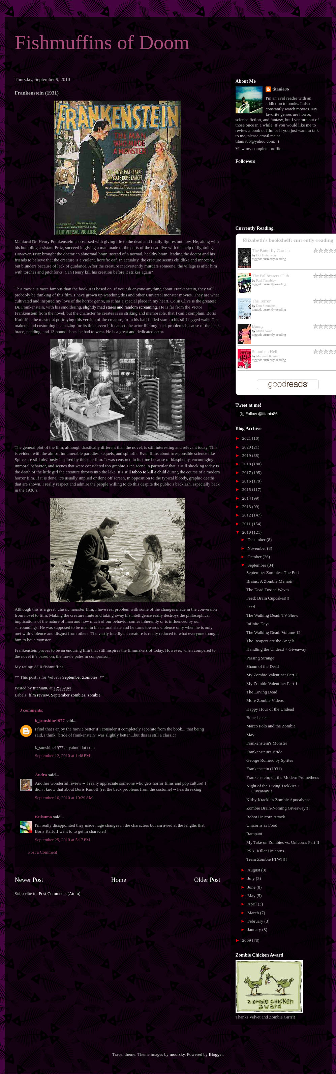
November (257, 548)
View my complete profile (258, 148)
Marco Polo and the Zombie (271, 725)
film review (39, 694)
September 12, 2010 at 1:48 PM (62, 755)
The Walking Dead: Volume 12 (273, 632)
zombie (94, 694)
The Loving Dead (261, 691)
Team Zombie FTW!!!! (266, 859)
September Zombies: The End (272, 572)
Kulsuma (43, 816)
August (254, 869)
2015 (247, 489)
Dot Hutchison (266, 255)
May (250, 734)
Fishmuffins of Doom (102, 42)
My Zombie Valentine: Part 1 (271, 683)
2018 (247, 463)
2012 (247, 514)
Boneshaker (256, 717)
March (253, 912)
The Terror (261, 300)
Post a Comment (42, 852)
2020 (247, 447)
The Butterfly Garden (271, 250)
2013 (247, 506)
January (254, 929)
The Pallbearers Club (270, 275)
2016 (247, 481)
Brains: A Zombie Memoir (269, 581)
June (251, 887)
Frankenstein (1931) (264, 768)
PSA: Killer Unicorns (265, 850)
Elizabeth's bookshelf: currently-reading (288, 240)
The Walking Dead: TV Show (272, 615)
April (252, 903)
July (251, 878)
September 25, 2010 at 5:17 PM (62, 839)
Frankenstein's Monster (266, 743)
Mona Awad (264, 331)
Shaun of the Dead (262, 666)
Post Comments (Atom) (60, 893)
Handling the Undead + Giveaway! (277, 649)
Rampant (254, 833)
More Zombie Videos (265, 700)
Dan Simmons (265, 306)
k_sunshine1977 (50, 720)
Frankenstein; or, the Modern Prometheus (282, 777)
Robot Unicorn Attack (265, 816)
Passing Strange (260, 657)
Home (118, 879)
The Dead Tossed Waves (267, 589)
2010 (247, 532)
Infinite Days (257, 623)
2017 (247, 472)
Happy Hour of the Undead (270, 709)
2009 (247, 940)
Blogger (216, 1054)
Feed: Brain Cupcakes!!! (267, 598)
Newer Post (29, 879)
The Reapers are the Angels (270, 640)
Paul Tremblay (266, 280)
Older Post (207, 879)
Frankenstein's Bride (264, 751)
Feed (250, 606)
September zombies (68, 694)
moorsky (177, 1054)
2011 (247, 523)
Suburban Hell (264, 351)
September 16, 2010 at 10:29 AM (64, 797)
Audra (41, 774)
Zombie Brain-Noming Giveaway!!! (278, 808)
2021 (247, 438)
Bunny (258, 326)
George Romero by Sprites (269, 760)
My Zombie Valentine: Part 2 (271, 674)
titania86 (280, 89)
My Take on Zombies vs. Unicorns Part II (282, 842)
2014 (247, 498)
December (257, 539)
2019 (247, 455)
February (255, 921)
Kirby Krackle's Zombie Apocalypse (278, 799)
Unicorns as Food (261, 825)
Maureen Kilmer (267, 356)
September (257, 565)
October (255, 556)
